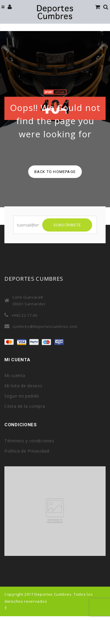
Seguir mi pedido (21, 396)
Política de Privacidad (26, 451)
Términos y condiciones (29, 440)
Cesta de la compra (24, 406)
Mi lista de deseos (23, 385)
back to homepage (55, 171)
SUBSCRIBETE (67, 225)
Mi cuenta (14, 375)
